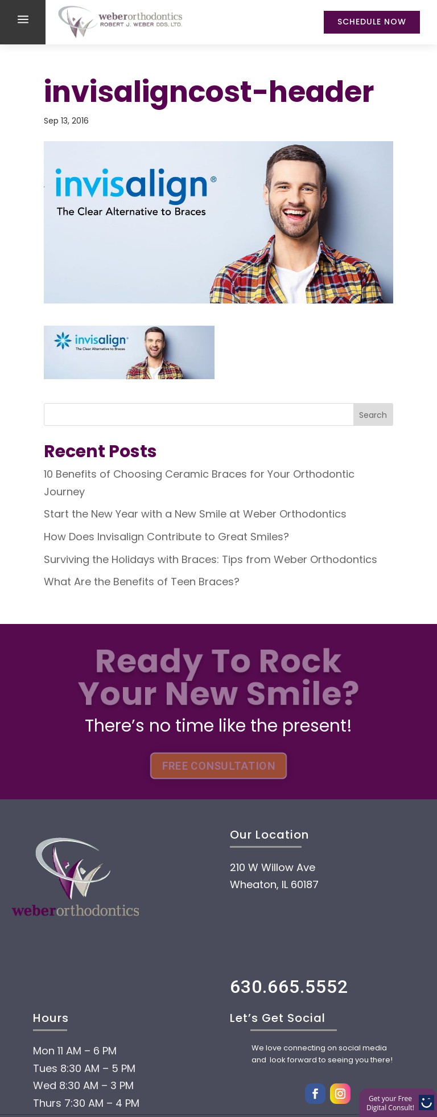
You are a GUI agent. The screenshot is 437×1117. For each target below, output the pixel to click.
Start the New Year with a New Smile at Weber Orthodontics (195, 514)
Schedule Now (371, 21)
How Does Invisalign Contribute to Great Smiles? (166, 536)
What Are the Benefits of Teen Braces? (142, 581)
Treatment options (145, 1063)
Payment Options (137, 1029)
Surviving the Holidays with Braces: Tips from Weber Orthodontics (210, 559)
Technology (104, 1097)
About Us (89, 995)
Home (71, 961)
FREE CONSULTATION (218, 766)
